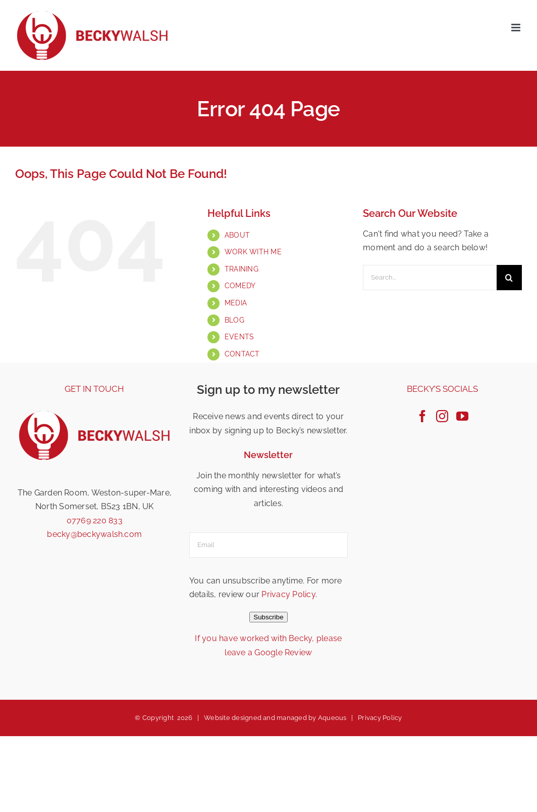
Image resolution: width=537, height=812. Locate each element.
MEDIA (236, 303)
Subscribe (268, 617)
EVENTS (239, 337)
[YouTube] (462, 416)
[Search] (509, 277)
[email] (268, 545)
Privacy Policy (288, 594)
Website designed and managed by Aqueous (275, 717)
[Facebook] (422, 416)
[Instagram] (442, 416)
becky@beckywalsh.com (94, 534)
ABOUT (237, 235)
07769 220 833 (95, 520)
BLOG (234, 320)
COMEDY (240, 286)
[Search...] (430, 277)
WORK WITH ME (253, 252)
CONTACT (242, 354)
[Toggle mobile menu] (516, 27)
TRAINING (241, 269)
